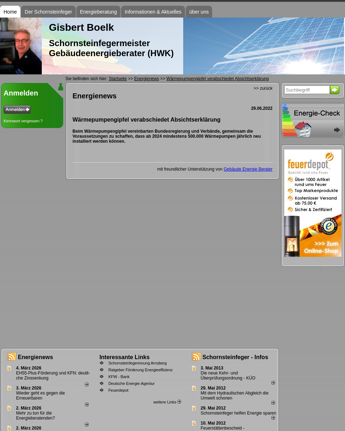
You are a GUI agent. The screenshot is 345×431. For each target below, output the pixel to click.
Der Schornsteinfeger (48, 12)
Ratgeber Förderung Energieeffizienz (140, 370)
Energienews (35, 357)
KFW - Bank (118, 376)
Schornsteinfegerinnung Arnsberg (137, 363)
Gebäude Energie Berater (248, 169)
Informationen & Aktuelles (153, 12)
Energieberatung (98, 12)
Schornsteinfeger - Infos (235, 357)
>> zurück (263, 88)
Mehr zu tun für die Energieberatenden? (35, 416)
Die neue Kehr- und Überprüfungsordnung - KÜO (228, 376)
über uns (199, 12)
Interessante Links (124, 357)
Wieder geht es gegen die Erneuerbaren (40, 396)
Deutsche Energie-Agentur (131, 383)
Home (10, 12)
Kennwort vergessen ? (23, 121)
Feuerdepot (118, 390)
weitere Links (167, 402)
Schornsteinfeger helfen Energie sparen (238, 413)
